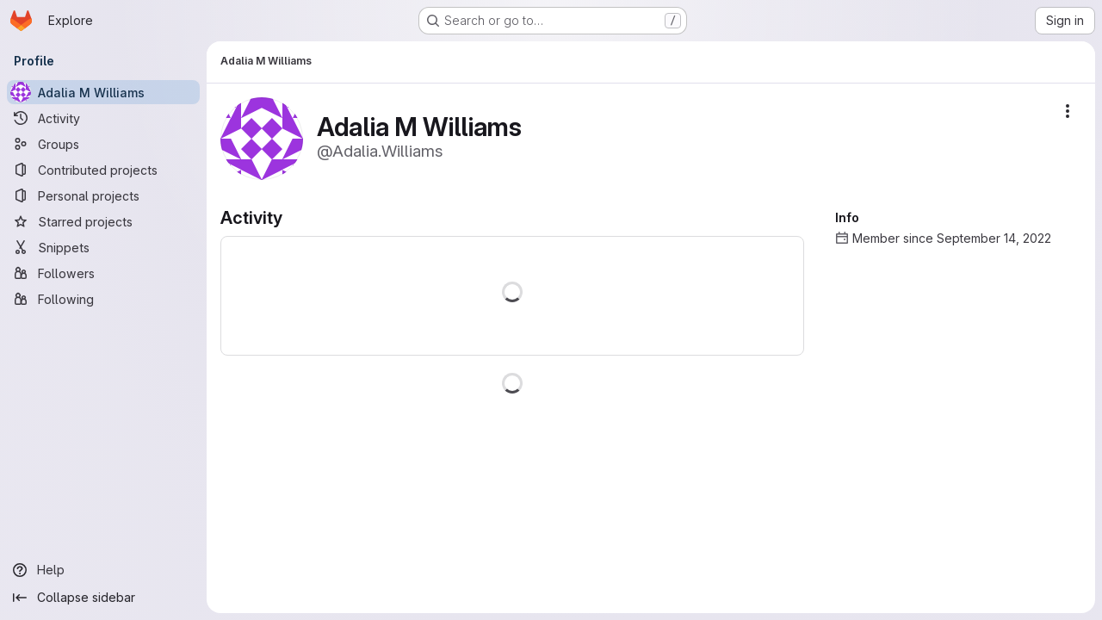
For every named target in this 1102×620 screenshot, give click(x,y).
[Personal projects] (103, 195)
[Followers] (103, 273)
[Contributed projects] (103, 170)
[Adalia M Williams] (103, 92)
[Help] (103, 570)
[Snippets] (103, 247)
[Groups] (103, 144)
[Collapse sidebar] (103, 598)
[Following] (103, 299)
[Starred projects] (103, 221)
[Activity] (103, 118)
